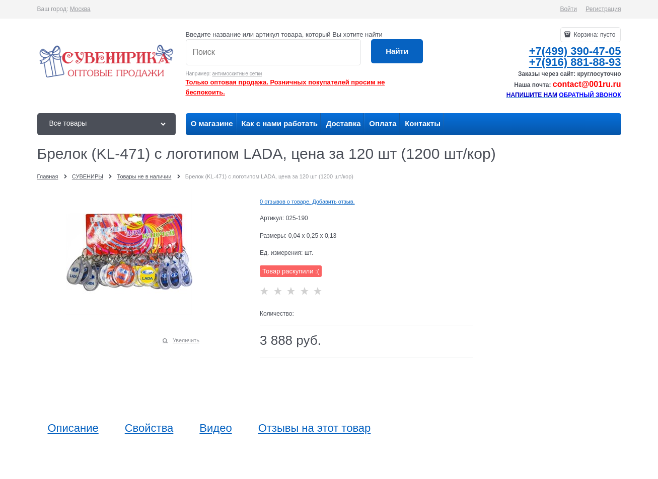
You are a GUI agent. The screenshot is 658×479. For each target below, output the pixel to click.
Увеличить (186, 340)
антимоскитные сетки (237, 73)
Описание (73, 428)
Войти (568, 9)
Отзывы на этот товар (314, 428)
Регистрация (603, 9)
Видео (215, 428)
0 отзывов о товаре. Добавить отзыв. (307, 202)
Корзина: (593, 34)
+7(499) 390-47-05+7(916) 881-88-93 (575, 56)
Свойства (149, 428)
